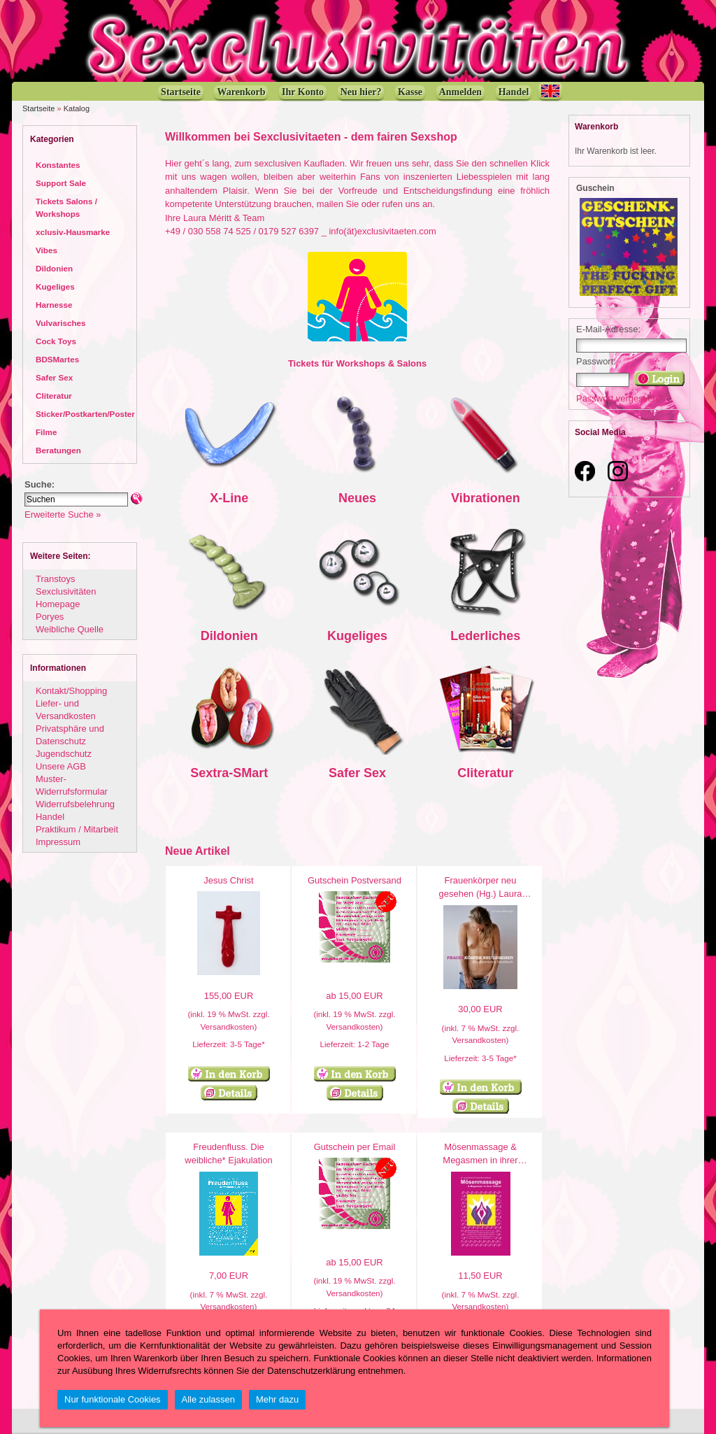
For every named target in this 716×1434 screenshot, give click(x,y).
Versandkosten (227, 1026)
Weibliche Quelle (69, 629)
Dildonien (54, 268)
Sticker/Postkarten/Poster (85, 413)
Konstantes (58, 164)
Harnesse (54, 304)
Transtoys (55, 579)
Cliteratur (54, 395)
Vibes (46, 250)
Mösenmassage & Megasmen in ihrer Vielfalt (480, 1160)
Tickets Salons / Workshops (66, 207)
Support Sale (61, 182)
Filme (46, 431)
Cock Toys (56, 341)
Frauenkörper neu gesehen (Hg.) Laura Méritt (480, 894)
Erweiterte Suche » (62, 514)
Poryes (50, 616)
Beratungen (58, 450)
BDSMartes (57, 359)
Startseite (38, 108)
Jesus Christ (228, 880)
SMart (250, 773)
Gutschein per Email (355, 1147)
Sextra (209, 773)
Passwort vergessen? (619, 398)
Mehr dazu (277, 1399)
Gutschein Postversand (354, 880)
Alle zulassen (208, 1399)
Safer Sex (54, 377)
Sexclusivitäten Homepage (66, 597)
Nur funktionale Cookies (112, 1399)
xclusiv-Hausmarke (73, 231)
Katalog (77, 108)
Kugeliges (55, 286)
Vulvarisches (61, 322)
